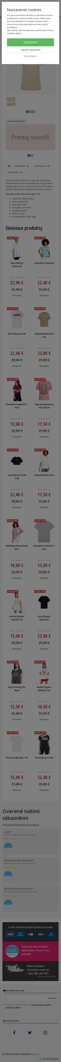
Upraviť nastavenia (30, 49)
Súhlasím (30, 42)
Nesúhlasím (30, 56)
